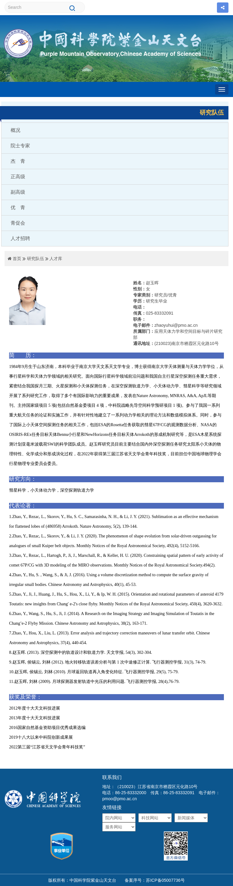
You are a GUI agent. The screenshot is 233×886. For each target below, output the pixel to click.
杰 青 (18, 161)
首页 (17, 258)
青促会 (18, 223)
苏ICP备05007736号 (165, 880)
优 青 (18, 207)
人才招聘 (20, 238)
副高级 (18, 192)
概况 (15, 130)
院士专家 (20, 145)
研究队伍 (35, 258)
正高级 (18, 176)
